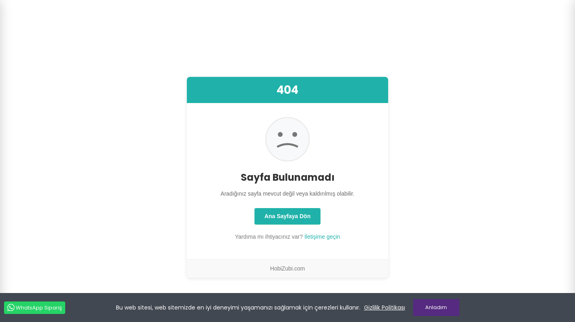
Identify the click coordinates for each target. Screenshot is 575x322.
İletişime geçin (322, 236)
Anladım (436, 307)
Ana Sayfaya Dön (287, 216)
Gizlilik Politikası (384, 307)
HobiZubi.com (287, 268)
